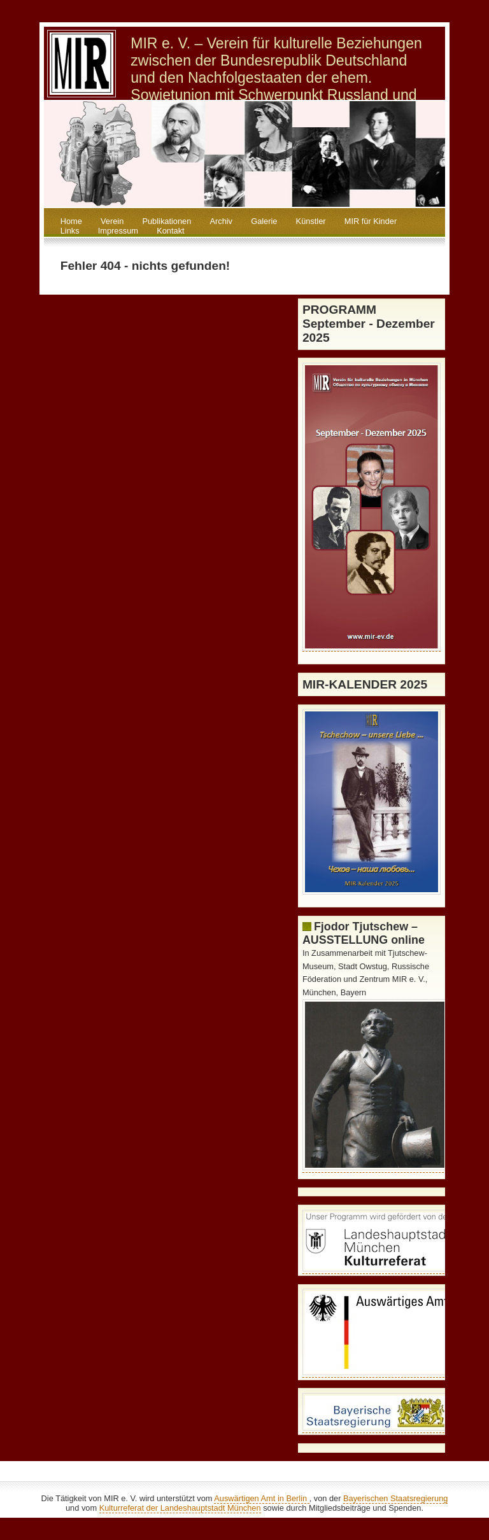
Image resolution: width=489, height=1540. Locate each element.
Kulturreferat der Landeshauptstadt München (180, 1508)
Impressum (118, 230)
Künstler (311, 221)
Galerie (264, 221)
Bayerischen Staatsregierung (395, 1498)
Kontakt (170, 230)
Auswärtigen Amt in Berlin (261, 1498)
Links (70, 230)
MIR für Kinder (370, 221)
